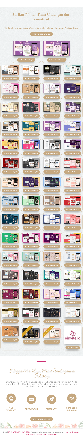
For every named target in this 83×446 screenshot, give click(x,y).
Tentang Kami (52, 435)
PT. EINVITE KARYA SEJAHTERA (19, 433)
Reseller (39, 435)
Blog (45, 435)
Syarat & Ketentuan (72, 433)
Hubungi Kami (30, 435)
